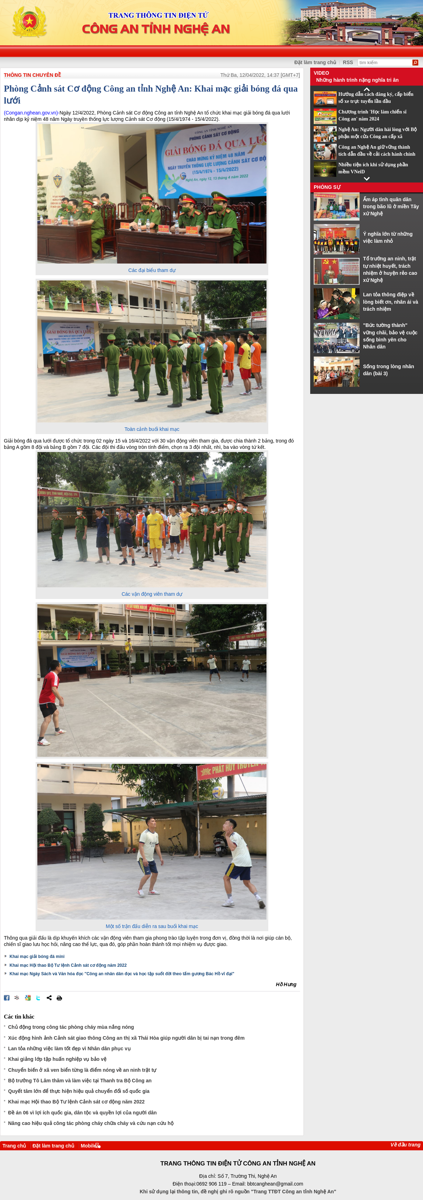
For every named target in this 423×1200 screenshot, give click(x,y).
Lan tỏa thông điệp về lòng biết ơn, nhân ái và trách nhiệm (390, 302)
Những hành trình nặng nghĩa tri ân (357, 80)
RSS (348, 62)
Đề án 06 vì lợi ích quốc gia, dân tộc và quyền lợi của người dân (82, 1112)
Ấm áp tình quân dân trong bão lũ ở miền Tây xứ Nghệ (391, 207)
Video (321, 73)
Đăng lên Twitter (38, 998)
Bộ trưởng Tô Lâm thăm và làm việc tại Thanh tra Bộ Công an (80, 1080)
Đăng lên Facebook (7, 998)
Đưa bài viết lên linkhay (17, 998)
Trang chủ (14, 1146)
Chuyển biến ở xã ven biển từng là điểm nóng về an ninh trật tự (82, 1070)
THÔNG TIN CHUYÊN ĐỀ (32, 75)
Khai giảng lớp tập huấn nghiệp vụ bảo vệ (57, 1059)
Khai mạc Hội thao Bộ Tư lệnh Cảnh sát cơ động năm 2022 (68, 965)
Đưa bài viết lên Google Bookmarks (28, 998)
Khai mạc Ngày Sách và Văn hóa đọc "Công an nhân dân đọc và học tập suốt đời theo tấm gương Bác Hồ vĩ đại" (122, 973)
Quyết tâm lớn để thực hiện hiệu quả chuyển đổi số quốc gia (78, 1091)
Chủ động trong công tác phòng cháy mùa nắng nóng (71, 1027)
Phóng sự (327, 187)
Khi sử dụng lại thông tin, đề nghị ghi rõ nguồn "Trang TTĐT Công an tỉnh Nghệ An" (238, 1191)
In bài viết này (59, 998)
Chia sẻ (49, 998)
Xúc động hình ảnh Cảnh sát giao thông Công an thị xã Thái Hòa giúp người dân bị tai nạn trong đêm (126, 1038)
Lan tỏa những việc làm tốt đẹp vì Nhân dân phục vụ (69, 1048)
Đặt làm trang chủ (315, 62)
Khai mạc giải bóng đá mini (37, 956)
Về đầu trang (406, 1145)
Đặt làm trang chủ (53, 1146)
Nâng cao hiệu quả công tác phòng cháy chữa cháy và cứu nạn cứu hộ (90, 1123)
